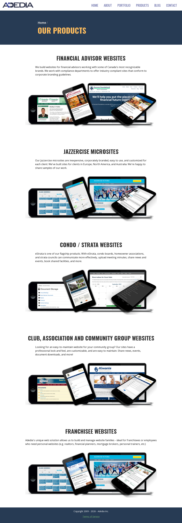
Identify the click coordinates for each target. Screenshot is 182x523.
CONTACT (171, 5)
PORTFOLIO (123, 5)
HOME (94, 5)
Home (42, 22)
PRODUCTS (142, 5)
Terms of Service (91, 516)
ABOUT (108, 5)
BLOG (157, 5)
